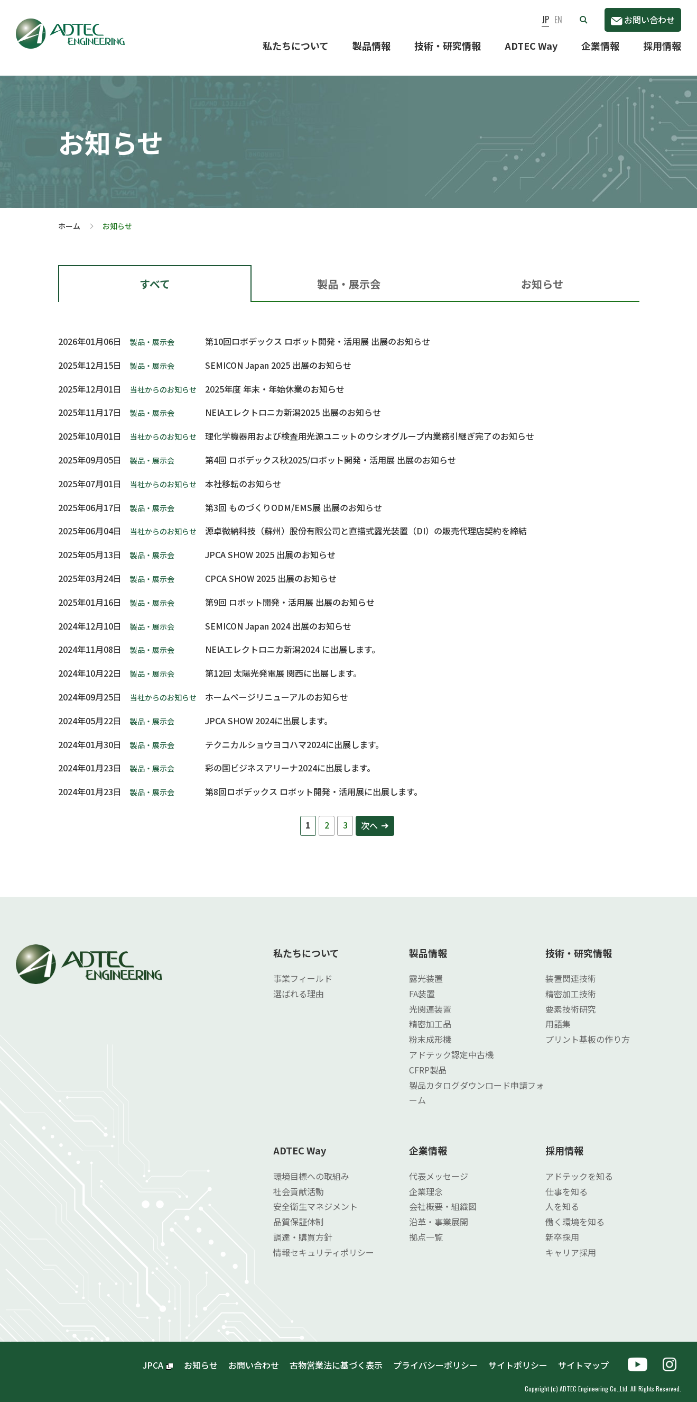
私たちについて (296, 45)
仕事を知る (566, 1182)
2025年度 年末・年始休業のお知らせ (275, 380)
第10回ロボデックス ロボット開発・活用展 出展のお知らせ (317, 332)
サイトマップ (587, 1356)
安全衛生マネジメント (315, 1197)
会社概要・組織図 (443, 1197)
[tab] (155, 275)
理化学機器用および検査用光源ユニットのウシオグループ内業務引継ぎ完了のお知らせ (369, 427)
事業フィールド (302, 969)
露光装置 (426, 969)
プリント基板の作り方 (587, 1030)
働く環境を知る (575, 1213)
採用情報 (662, 45)
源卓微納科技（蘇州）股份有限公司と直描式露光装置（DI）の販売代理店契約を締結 (366, 522)
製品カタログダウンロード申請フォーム (476, 1084)
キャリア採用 (570, 1243)
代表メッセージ (438, 1167)
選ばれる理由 (298, 985)
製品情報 (371, 45)
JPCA (158, 1356)
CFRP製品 (428, 1061)
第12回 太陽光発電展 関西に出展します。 (283, 664)
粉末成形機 (430, 1030)
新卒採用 (562, 1228)
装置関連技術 (570, 969)
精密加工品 (430, 1015)
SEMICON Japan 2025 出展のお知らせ (278, 356)
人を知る (562, 1197)
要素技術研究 (570, 1000)
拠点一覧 (426, 1228)
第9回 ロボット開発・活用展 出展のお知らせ (290, 593)
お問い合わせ (643, 19)
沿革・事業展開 (438, 1213)
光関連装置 (430, 1000)
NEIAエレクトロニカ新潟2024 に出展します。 (292, 640)
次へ (369, 817)
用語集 (558, 1015)
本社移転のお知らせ (243, 475)
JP (545, 19)
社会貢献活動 (298, 1182)
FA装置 (422, 985)
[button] (583, 19)
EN (558, 19)
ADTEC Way (531, 45)
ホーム (69, 217)
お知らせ (201, 1356)
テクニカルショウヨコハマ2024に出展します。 (294, 736)
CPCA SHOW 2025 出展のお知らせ (271, 569)
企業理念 (426, 1182)
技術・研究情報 (447, 45)
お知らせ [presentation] (542, 275)
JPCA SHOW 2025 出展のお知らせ (270, 546)
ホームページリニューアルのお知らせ (276, 688)
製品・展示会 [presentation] (348, 275)
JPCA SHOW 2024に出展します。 (268, 712)
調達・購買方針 (302, 1228)
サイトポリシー (517, 1356)
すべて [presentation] (155, 275)
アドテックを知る (579, 1167)
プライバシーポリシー (435, 1356)
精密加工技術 (570, 985)
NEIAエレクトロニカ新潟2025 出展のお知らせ (293, 403)
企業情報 (600, 45)
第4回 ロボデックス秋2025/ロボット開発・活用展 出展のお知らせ (330, 451)
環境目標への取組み (311, 1167)
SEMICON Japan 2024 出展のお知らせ (278, 617)
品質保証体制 (298, 1213)
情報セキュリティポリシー (323, 1243)
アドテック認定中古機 (451, 1046)
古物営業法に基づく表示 (336, 1356)
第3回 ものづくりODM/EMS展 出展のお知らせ (293, 499)
